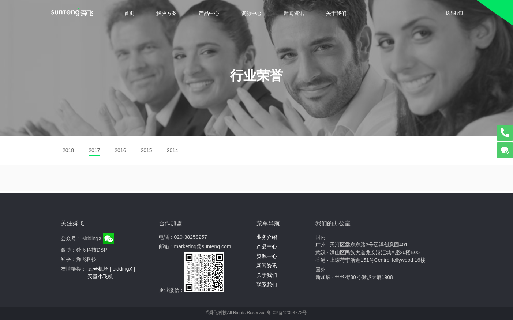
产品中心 (209, 13)
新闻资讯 (294, 13)
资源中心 (251, 13)
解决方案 (166, 13)
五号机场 (98, 269)
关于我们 (336, 13)
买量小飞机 (100, 276)
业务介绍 (266, 237)
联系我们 (454, 12)
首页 (129, 13)
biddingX (122, 269)
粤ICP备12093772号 (287, 312)
